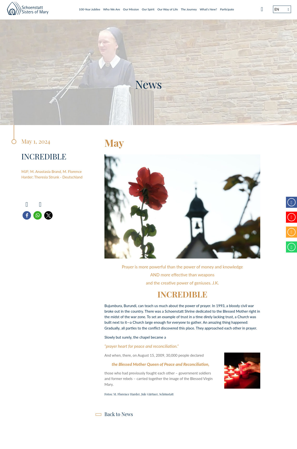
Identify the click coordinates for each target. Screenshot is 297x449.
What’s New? (208, 8)
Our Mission (131, 8)
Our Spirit (148, 8)
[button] (27, 215)
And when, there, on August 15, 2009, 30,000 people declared (154, 355)
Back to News (118, 414)
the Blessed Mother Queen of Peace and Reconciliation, (160, 364)
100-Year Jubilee (89, 8)
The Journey (189, 8)
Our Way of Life (168, 8)
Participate (227, 8)
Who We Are (111, 8)
